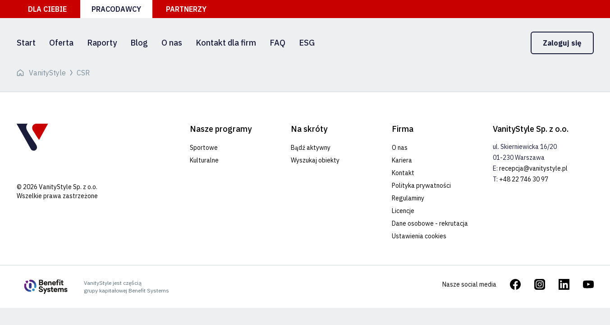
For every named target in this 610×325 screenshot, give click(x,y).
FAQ (277, 42)
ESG (307, 42)
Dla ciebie (47, 9)
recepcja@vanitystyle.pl (533, 168)
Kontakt (403, 173)
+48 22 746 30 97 (523, 179)
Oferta (61, 42)
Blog (139, 42)
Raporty (102, 42)
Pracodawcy (116, 9)
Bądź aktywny (310, 148)
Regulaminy (408, 198)
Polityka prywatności (421, 185)
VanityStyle (47, 72)
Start (26, 42)
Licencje (403, 211)
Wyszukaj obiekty (315, 160)
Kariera (402, 160)
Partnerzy (186, 9)
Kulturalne (204, 160)
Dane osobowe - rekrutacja (430, 223)
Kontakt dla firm (226, 42)
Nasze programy (221, 129)
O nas (171, 42)
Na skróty (309, 129)
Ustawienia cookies (419, 236)
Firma (402, 129)
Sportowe (204, 148)
